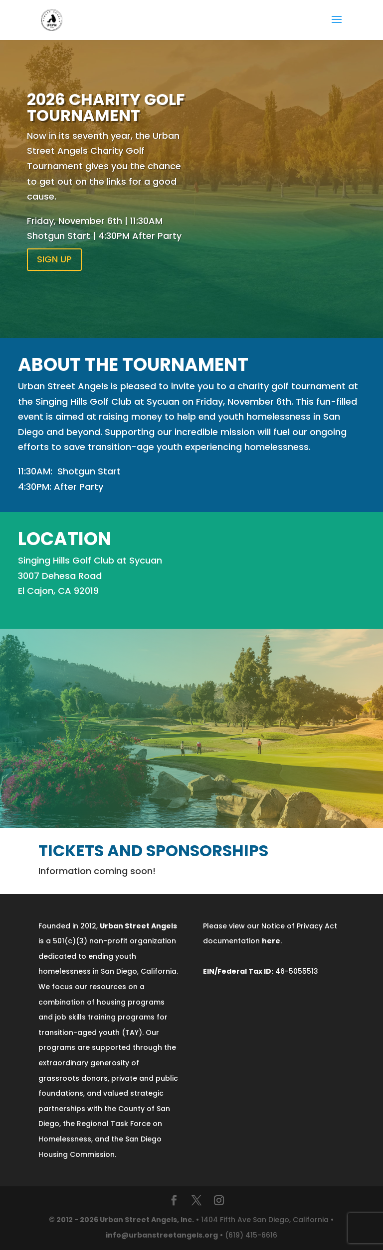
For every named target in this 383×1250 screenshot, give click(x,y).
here (271, 941)
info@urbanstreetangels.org (162, 1235)
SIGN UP (54, 259)
